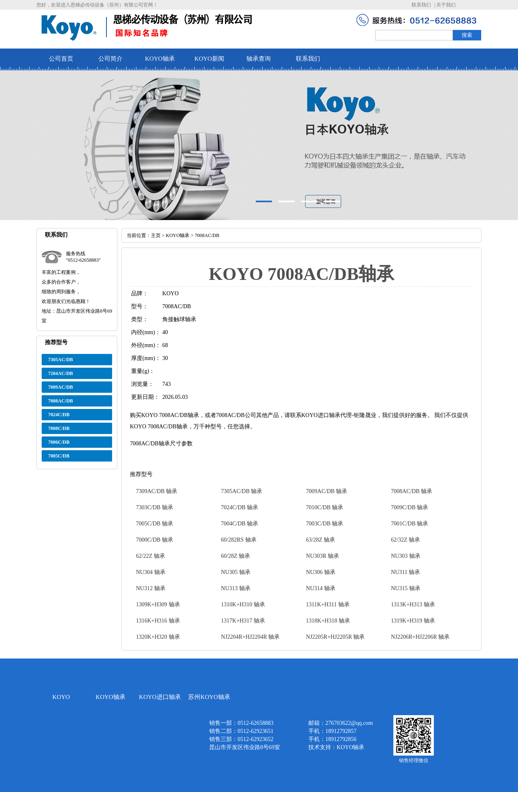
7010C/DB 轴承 (324, 507)
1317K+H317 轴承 (243, 621)
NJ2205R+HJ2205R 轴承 (335, 637)
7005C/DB (59, 456)
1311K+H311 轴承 (328, 604)
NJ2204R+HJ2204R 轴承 (250, 637)
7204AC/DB (60, 373)
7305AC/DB (60, 359)
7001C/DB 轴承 (409, 524)
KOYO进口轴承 (159, 697)
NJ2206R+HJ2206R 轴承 (420, 637)
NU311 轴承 (405, 572)
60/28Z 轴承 (235, 556)
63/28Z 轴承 (320, 540)
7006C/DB (59, 442)
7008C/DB (59, 428)
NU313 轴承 (236, 588)
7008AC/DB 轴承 (411, 491)
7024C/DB (59, 414)
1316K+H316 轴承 (158, 621)
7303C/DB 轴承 (154, 507)
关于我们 (446, 5)
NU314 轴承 (320, 588)
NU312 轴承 (151, 588)
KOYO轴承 (159, 58)
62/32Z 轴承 (405, 540)
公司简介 (110, 58)
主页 (156, 235)
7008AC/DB (60, 401)
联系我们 (421, 5)
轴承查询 (258, 58)
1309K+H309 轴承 (158, 604)
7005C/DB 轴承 (154, 524)
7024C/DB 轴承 (239, 507)
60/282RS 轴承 (239, 540)
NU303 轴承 (405, 556)
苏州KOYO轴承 (209, 697)
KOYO (61, 697)
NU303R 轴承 (322, 556)
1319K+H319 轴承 (413, 621)
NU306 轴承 (320, 572)
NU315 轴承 (405, 588)
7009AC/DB (60, 387)
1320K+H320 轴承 (158, 637)
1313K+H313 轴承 (413, 604)
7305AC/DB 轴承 (241, 491)
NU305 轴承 (236, 572)
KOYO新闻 (209, 58)
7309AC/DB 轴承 (156, 491)
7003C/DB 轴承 (324, 524)
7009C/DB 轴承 (409, 507)
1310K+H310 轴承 (243, 604)
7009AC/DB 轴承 (326, 491)
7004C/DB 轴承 (239, 524)
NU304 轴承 (151, 572)
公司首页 (61, 58)
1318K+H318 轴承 (328, 621)
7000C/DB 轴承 (154, 540)
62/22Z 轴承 (150, 556)
